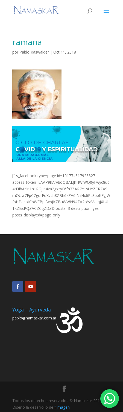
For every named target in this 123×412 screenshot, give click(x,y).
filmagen (62, 407)
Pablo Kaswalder (34, 52)
